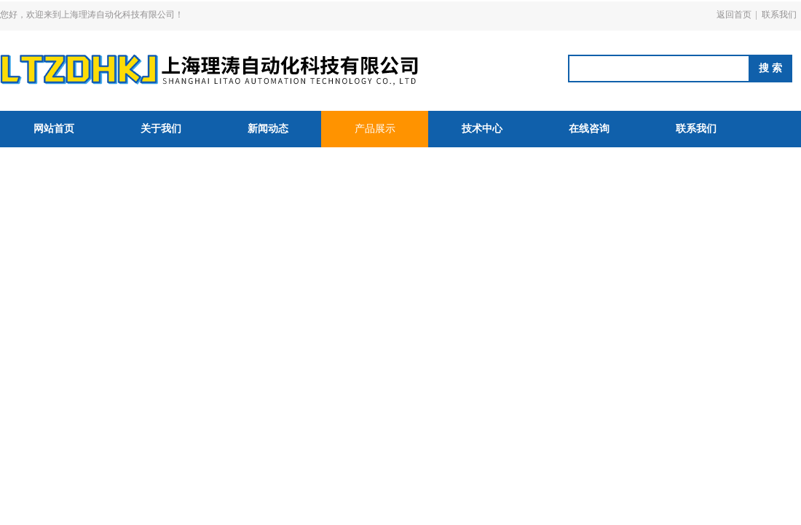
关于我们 (161, 128)
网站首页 (53, 128)
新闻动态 (268, 128)
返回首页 (734, 14)
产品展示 (375, 128)
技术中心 (482, 128)
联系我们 (779, 14)
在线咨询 (589, 128)
